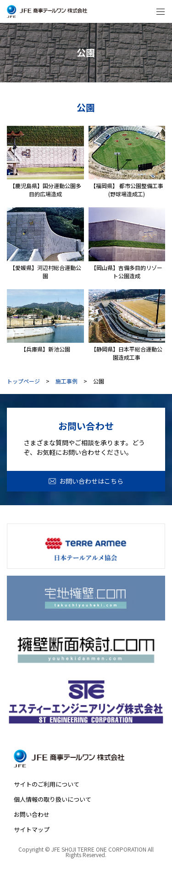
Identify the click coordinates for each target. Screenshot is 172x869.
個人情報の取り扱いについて (52, 799)
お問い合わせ (32, 814)
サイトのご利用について (46, 784)
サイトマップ (32, 829)
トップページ (23, 381)
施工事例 (66, 381)
